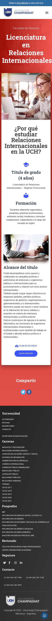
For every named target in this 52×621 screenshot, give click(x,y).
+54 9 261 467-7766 (13, 578)
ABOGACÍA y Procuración (13, 447)
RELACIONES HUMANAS (11, 481)
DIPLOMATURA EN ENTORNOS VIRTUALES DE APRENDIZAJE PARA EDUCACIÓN (25, 523)
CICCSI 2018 (7, 491)
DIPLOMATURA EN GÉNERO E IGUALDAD (17, 529)
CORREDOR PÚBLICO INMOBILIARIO (16, 467)
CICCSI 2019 (7, 494)
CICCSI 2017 (7, 488)
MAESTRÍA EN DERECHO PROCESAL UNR (18, 536)
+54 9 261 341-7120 (35, 578)
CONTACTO (6, 429)
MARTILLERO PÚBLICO (10, 471)
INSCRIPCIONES (8, 426)
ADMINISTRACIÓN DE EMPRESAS (15, 461)
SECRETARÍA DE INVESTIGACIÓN (14, 436)
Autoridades (8, 419)
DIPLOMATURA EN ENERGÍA (13, 519)
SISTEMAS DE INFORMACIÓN (13, 457)
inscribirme (23, 3)
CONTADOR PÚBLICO (10, 474)
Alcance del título (20, 267)
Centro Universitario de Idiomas (16, 550)
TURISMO (5, 484)
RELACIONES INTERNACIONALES (15, 451)
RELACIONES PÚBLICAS (11, 477)
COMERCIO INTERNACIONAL (13, 464)
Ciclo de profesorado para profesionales (21, 547)
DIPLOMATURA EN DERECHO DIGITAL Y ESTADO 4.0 (22, 515)
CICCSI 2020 (7, 498)
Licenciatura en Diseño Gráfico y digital (20, 454)
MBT (3, 512)
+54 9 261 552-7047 (13, 585)
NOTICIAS (6, 423)
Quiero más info (26, 353)
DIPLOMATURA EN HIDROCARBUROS (16, 532)
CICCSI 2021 (7, 501)
